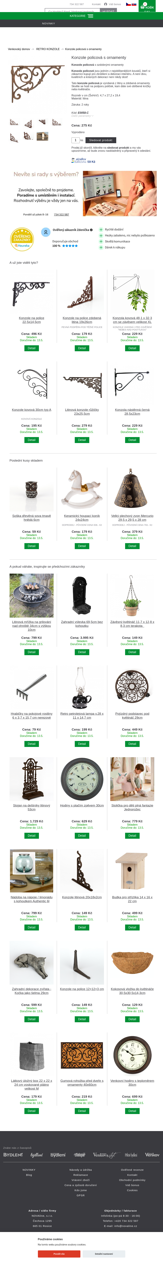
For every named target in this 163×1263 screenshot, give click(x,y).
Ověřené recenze (132, 1169)
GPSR (81, 1195)
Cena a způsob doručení (81, 1185)
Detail (32, 348)
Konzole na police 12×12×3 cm (82, 989)
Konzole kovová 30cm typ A (31, 410)
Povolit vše (59, 1254)
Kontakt (96, 4)
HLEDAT (108, 11)
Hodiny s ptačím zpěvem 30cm (82, 805)
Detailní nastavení (104, 1254)
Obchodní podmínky (132, 1180)
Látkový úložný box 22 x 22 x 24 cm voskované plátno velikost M (31, 1084)
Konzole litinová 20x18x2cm (82, 897)
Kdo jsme (81, 1190)
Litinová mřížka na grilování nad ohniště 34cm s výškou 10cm (31, 626)
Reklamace (80, 1174)
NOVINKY (29, 1169)
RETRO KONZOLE (48, 49)
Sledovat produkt (100, 140)
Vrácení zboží (81, 1180)
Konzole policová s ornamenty (83, 49)
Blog (29, 1174)
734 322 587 (76, 4)
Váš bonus (115, 4)
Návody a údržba (80, 1169)
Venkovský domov (19, 49)
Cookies (132, 1190)
